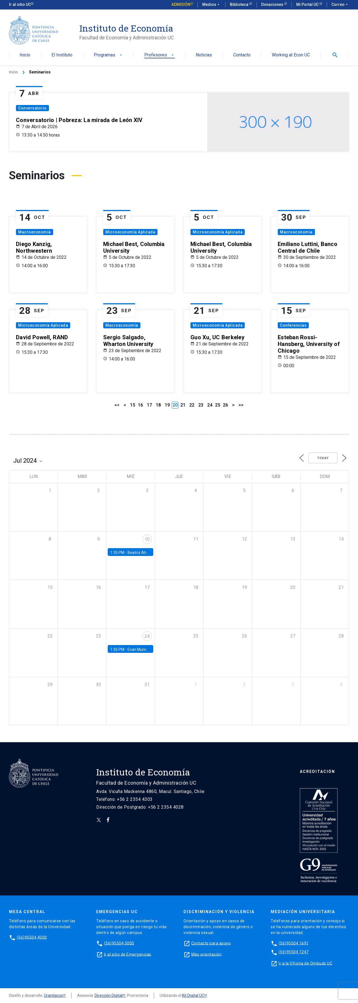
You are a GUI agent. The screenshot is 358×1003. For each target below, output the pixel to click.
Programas (108, 55)
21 (182, 405)
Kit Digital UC (193, 995)
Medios (211, 4)
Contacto (242, 55)
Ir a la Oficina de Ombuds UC (305, 963)
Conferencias (293, 325)
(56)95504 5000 (119, 943)
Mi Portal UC (307, 4)
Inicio (25, 55)
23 (200, 405)
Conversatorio (32, 108)
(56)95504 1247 (294, 952)
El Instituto (61, 55)
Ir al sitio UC (20, 4)
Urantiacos (53, 995)
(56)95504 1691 (294, 943)
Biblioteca (239, 4)
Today (323, 458)
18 (158, 405)
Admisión (180, 4)
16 (140, 405)
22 (191, 405)
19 (167, 405)
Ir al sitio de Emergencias (127, 954)
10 (147, 539)
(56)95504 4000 (32, 937)
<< (116, 405)
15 (132, 405)
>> (241, 405)
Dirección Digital (109, 995)
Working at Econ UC (291, 55)
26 (225, 405)
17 (149, 405)
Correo (340, 4)
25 (217, 405)
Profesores (159, 55)
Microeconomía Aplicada (130, 232)
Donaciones (272, 4)
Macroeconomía (34, 232)
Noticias (204, 55)
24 (209, 405)
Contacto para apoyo (211, 943)
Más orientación (206, 954)
